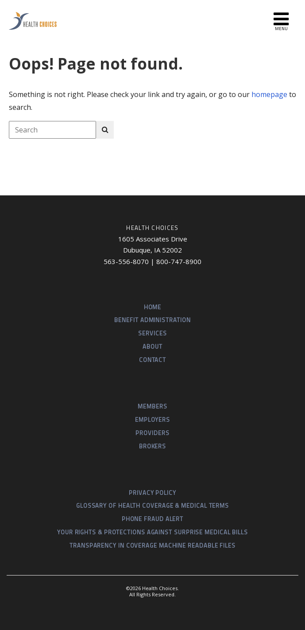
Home (153, 307)
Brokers (152, 446)
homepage (269, 94)
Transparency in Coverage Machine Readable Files (152, 545)
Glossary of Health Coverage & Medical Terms (152, 505)
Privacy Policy (152, 492)
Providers (152, 432)
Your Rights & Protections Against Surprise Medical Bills (152, 532)
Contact (152, 359)
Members (152, 406)
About (152, 346)
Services (152, 333)
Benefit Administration (152, 319)
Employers (152, 419)
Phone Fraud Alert (152, 518)
